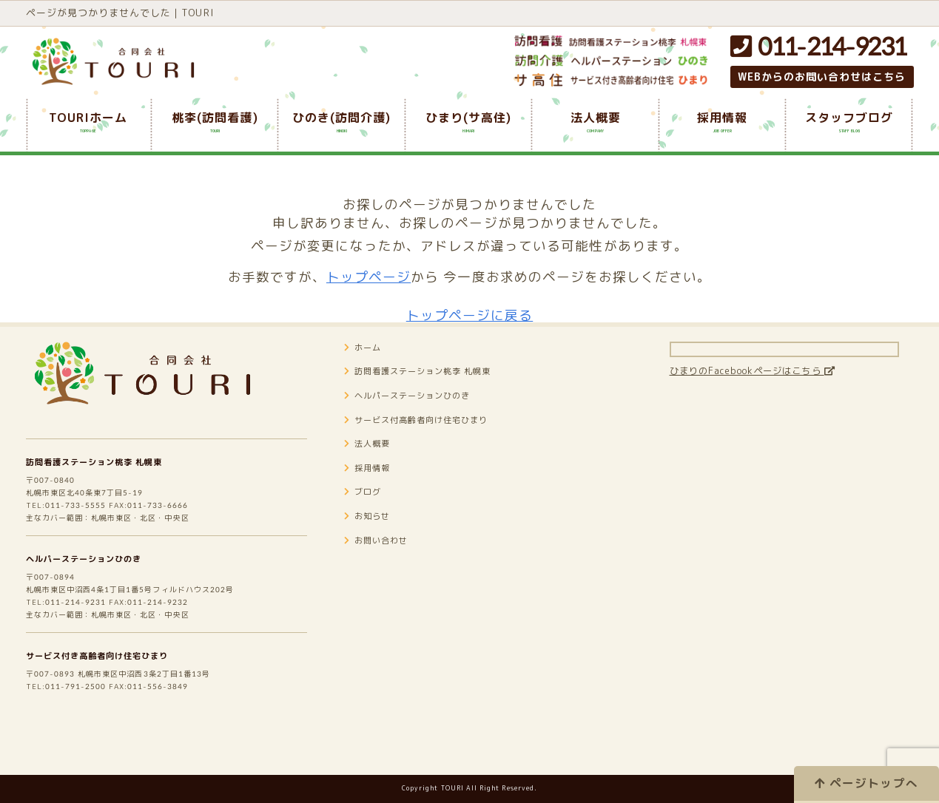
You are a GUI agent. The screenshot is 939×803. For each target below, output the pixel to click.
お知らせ (372, 538)
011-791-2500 (85, 742)
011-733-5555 (85, 535)
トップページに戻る (470, 315)
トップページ (368, 277)
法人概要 (372, 465)
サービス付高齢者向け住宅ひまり (433, 442)
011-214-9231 (818, 46)
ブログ (366, 513)
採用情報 (372, 490)
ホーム (366, 369)
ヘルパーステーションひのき (98, 595)
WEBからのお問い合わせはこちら (822, 77)
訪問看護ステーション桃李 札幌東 (111, 483)
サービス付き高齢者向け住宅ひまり (115, 706)
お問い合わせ (383, 562)
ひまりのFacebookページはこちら (777, 392)
